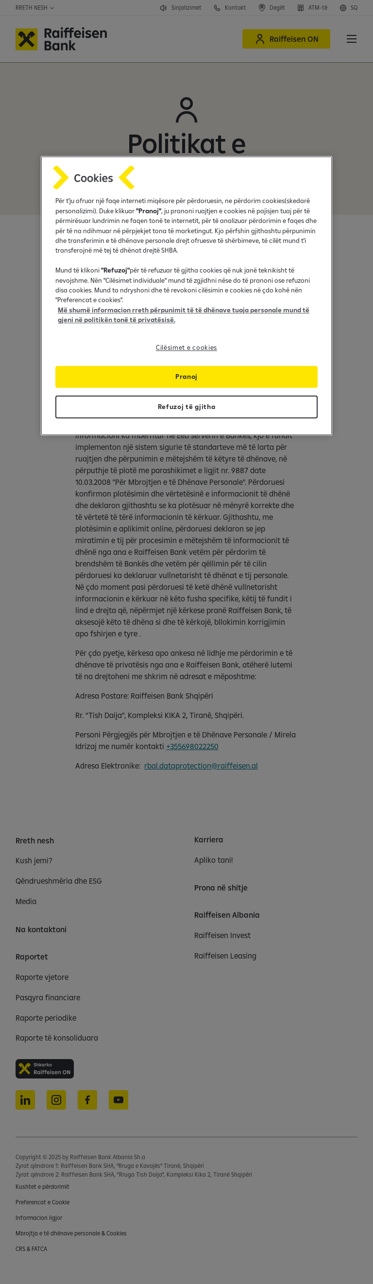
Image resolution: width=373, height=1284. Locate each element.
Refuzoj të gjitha (187, 406)
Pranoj (186, 376)
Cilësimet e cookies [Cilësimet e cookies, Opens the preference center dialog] (186, 347)
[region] (186, 295)
